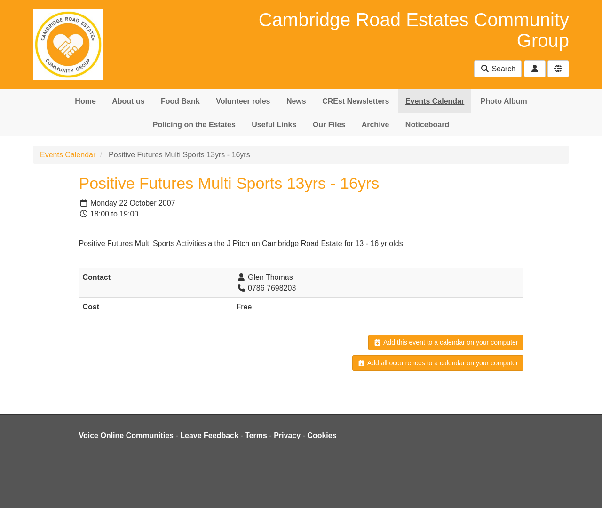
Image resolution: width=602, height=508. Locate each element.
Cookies (321, 435)
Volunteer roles (243, 101)
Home (85, 101)
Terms (256, 435)
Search (497, 69)
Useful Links (274, 125)
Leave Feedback (209, 435)
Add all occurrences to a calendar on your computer (437, 363)
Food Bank (180, 101)
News (296, 101)
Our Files (329, 125)
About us (128, 101)
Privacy (287, 435)
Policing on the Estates (194, 125)
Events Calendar (434, 101)
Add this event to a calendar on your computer (445, 342)
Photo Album (504, 101)
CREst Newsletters (355, 101)
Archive (375, 125)
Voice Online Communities (126, 435)
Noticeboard (427, 125)
